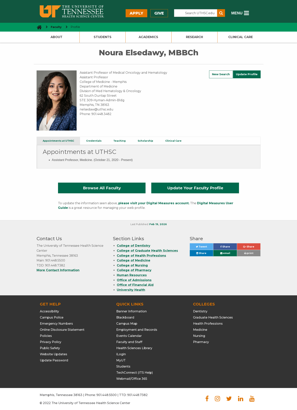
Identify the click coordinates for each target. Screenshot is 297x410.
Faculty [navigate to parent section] (56, 27)
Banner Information (131, 311)
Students (102, 37)
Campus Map (126, 323)
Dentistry (200, 311)
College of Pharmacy (134, 270)
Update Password (54, 360)
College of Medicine (133, 260)
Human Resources (132, 275)
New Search (221, 74)
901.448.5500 (106, 395)
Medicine (200, 330)
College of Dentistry (133, 245)
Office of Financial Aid (135, 285)
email (225, 253)
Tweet (204, 247)
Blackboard (125, 317)
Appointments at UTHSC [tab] (58, 140)
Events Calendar (129, 336)
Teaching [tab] (119, 140)
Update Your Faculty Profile (195, 188)
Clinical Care (240, 37)
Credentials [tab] (93, 140)
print (248, 253)
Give (159, 13)
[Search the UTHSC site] (195, 13)
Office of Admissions (134, 280)
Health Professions (208, 323)
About (56, 37)
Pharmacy (201, 342)
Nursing (199, 336)
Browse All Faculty (102, 188)
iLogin (121, 354)
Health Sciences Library (134, 348)
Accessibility (49, 311)
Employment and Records (136, 330)
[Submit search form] (221, 13)
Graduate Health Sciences (213, 317)
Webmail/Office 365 (131, 379)
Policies (46, 336)
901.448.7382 (137, 395)
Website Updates (53, 354)
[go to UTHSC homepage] (38, 27)
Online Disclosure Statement (62, 330)
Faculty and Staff (129, 342)
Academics (148, 37)
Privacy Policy (50, 342)
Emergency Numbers (56, 323)
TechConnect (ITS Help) (134, 372)
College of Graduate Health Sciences (147, 250)
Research (194, 37)
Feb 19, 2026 (158, 224)
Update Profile (247, 74)
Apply (136, 13)
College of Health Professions (141, 255)
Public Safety (50, 348)
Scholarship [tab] (145, 140)
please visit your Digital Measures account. (153, 203)
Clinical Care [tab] (173, 140)
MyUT (121, 360)
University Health (131, 290)
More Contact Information (58, 270)
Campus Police (51, 317)
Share (228, 247)
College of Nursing (132, 265)
